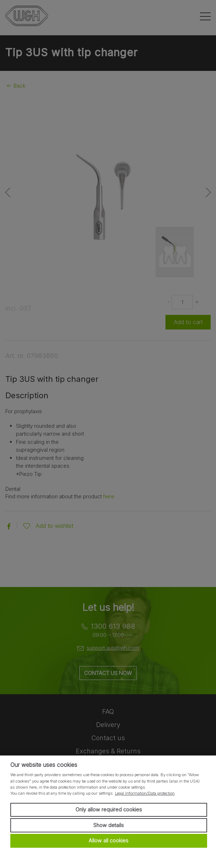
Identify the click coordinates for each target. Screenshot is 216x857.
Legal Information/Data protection (145, 793)
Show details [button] (108, 825)
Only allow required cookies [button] (108, 809)
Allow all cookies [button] (108, 840)
